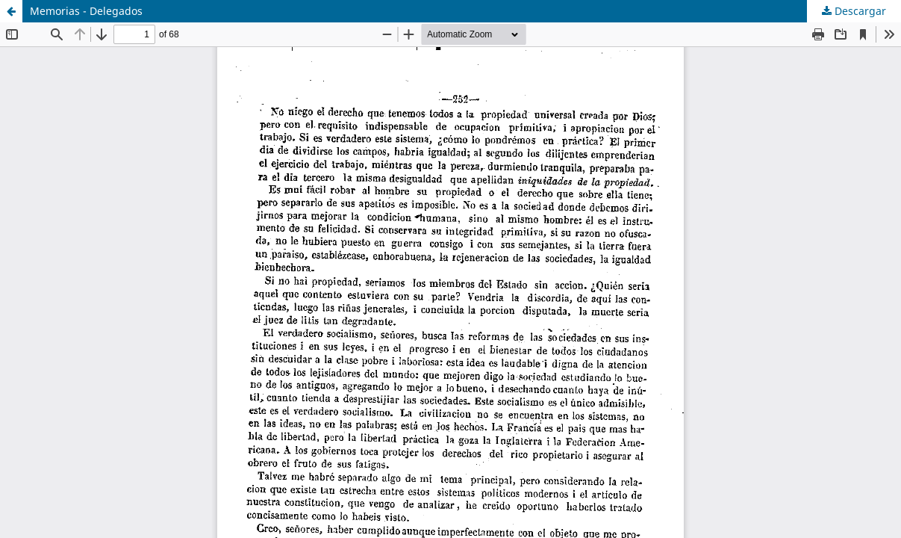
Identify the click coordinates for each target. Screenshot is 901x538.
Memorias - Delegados (86, 11)
